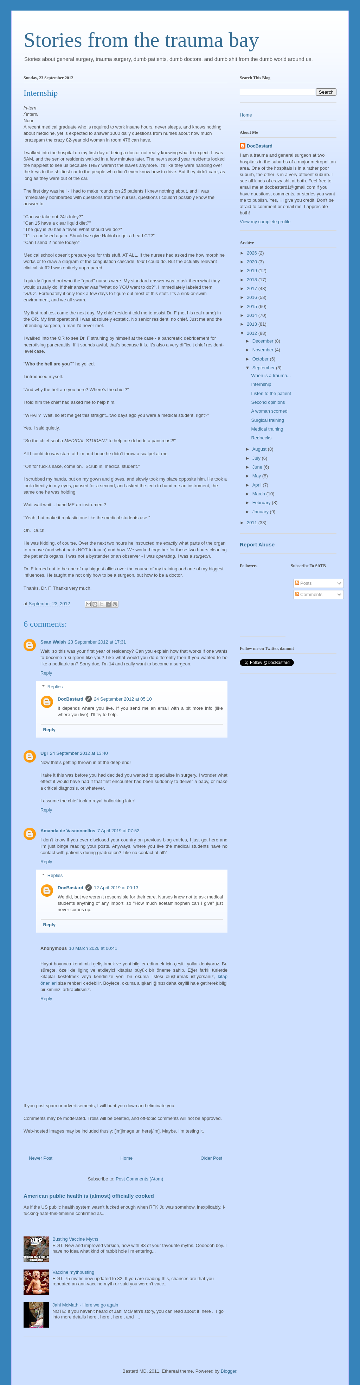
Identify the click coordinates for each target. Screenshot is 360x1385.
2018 (252, 279)
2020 (252, 261)
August (260, 449)
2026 (252, 253)
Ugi (44, 753)
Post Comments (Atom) (139, 1179)
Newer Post (40, 1158)
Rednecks (261, 437)
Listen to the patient (271, 393)
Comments (308, 594)
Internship (261, 384)
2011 (252, 522)
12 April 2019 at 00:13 (116, 887)
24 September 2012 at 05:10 (123, 699)
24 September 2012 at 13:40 (79, 753)
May (257, 475)
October (261, 359)
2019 (252, 270)
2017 (252, 288)
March (259, 493)
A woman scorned (269, 411)
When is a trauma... (271, 375)
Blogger (228, 1371)
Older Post (211, 1158)
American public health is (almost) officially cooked (89, 1196)
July (257, 458)
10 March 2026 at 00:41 (93, 948)
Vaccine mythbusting (73, 1272)
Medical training (267, 429)
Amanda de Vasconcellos (67, 830)
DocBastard (70, 699)
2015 (252, 306)
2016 (252, 297)
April (257, 485)
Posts (303, 583)
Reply (46, 673)
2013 (252, 324)
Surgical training (267, 420)
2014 (252, 315)
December (263, 341)
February (262, 502)
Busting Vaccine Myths (75, 1239)
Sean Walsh (53, 642)
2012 (252, 333)
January (261, 511)
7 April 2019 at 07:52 (118, 830)
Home (127, 1158)
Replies (55, 686)
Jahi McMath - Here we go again (85, 1305)
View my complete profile (265, 221)
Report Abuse (257, 544)
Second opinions (268, 402)
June (258, 467)
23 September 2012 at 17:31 (97, 642)
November (263, 349)
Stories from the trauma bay (141, 39)
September (264, 367)
